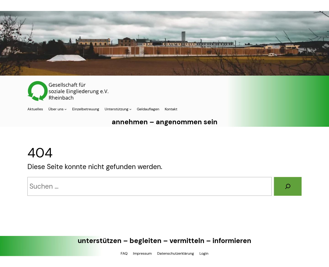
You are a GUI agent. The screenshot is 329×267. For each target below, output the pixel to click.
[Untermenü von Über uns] (65, 109)
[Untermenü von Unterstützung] (130, 109)
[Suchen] (288, 186)
